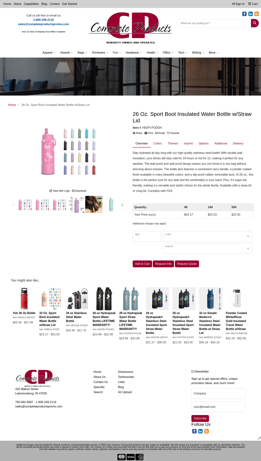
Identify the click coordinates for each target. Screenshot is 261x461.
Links (121, 382)
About (17, 3)
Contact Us (101, 382)
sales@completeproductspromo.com (38, 406)
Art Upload (125, 392)
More (213, 52)
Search (98, 392)
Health (152, 52)
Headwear (134, 52)
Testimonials (126, 376)
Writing (198, 52)
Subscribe (200, 418)
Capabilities (31, 3)
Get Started (69, 3)
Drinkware (100, 52)
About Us (99, 376)
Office (168, 52)
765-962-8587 (24, 402)
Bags (82, 52)
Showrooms (125, 371)
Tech (182, 52)
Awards (66, 52)
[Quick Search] (213, 23)
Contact (55, 3)
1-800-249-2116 (46, 402)
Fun (117, 52)
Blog (44, 3)
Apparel (48, 52)
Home (7, 3)
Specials (99, 387)
